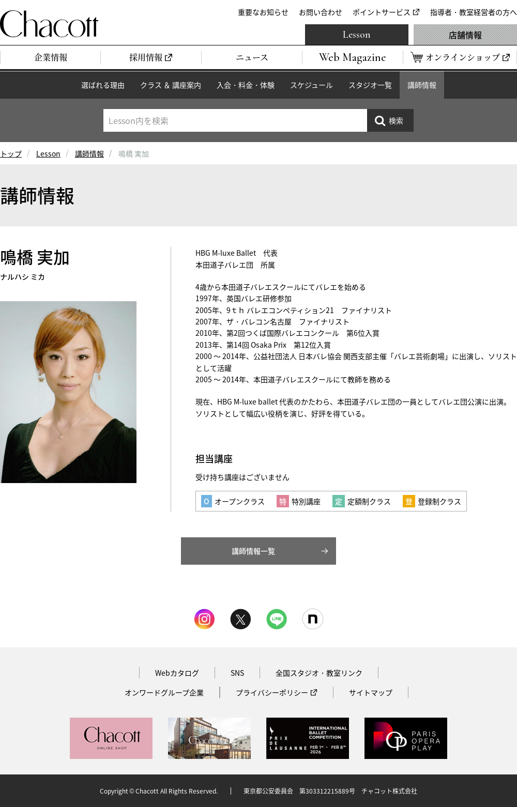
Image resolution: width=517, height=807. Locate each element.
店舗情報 (465, 34)
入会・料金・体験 (246, 85)
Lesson (357, 34)
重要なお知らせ (263, 12)
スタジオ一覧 (370, 85)
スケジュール (311, 85)
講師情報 (421, 85)
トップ (11, 153)
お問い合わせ (320, 12)
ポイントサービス (381, 12)
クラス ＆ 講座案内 (170, 85)
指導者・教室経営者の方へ (473, 12)
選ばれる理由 (103, 85)
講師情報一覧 (253, 551)
